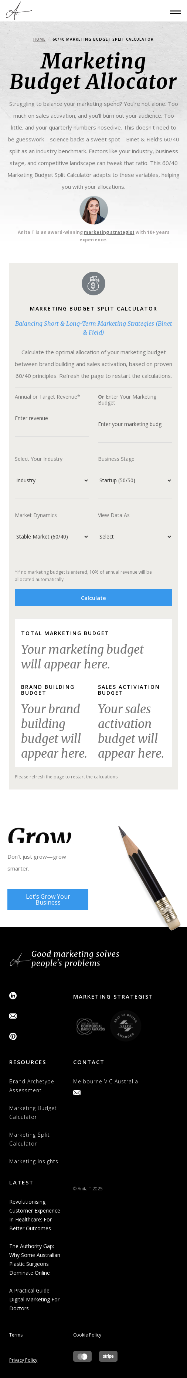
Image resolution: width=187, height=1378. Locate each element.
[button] (172, 10)
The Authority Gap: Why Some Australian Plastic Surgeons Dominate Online (34, 1259)
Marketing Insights (33, 1161)
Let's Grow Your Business (48, 899)
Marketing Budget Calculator (33, 1112)
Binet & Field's (144, 139)
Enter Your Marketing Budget (127, 400)
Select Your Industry (38, 459)
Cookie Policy (87, 1335)
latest (21, 1182)
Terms (16, 1335)
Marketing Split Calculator (29, 1139)
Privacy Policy (23, 1360)
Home (39, 39)
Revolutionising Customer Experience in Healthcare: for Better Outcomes (34, 1215)
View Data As (114, 515)
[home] (19, 10)
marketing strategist (109, 232)
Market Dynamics (36, 515)
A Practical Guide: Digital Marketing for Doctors (34, 1299)
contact (89, 1062)
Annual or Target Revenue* (47, 397)
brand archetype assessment (31, 1086)
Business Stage (116, 459)
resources (27, 1062)
